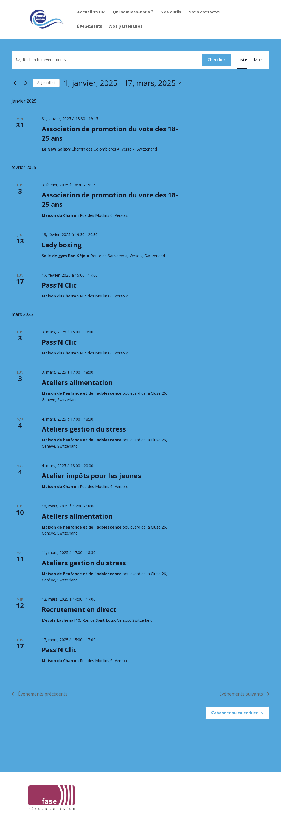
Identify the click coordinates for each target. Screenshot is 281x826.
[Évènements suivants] (25, 83)
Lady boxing (62, 244)
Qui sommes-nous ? (133, 12)
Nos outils (171, 12)
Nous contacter (204, 12)
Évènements (89, 27)
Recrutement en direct (79, 609)
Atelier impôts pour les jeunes (91, 475)
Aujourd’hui (46, 82)
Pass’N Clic (59, 284)
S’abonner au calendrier (234, 712)
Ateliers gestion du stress (84, 428)
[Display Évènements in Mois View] (258, 60)
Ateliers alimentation (77, 382)
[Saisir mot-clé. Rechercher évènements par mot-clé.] (107, 60)
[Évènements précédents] (15, 83)
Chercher (216, 59)
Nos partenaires (125, 27)
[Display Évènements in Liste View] (242, 60)
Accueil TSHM (91, 12)
